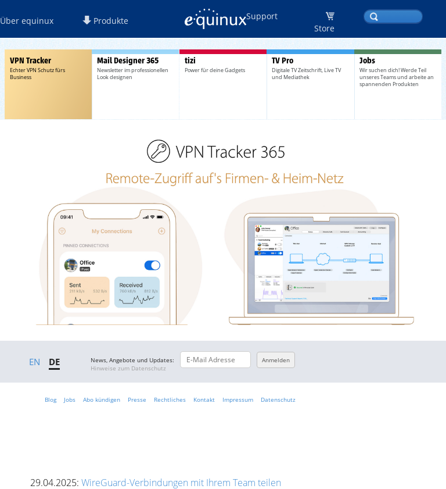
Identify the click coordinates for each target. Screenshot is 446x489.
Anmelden (276, 360)
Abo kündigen (101, 399)
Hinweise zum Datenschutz (128, 368)
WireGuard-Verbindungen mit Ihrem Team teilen (181, 482)
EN (34, 361)
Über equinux (26, 20)
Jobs (69, 399)
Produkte (105, 20)
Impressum (237, 399)
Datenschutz (278, 399)
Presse (137, 399)
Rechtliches (170, 399)
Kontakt (204, 399)
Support (262, 16)
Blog (50, 399)
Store (324, 28)
